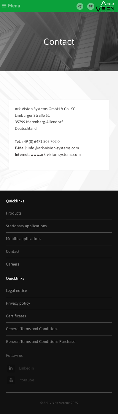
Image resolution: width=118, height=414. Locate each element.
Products (14, 213)
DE (91, 6)
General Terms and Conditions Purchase (40, 341)
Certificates (16, 316)
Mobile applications (23, 238)
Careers (12, 264)
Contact (13, 251)
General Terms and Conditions (32, 329)
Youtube (20, 380)
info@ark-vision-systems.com (53, 148)
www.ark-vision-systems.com (56, 154)
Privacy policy (18, 303)
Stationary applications (26, 226)
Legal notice (16, 290)
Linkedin (20, 368)
